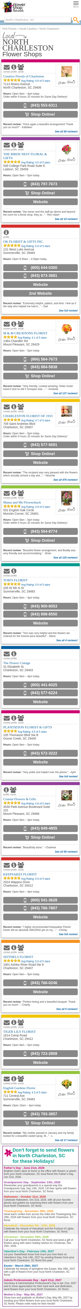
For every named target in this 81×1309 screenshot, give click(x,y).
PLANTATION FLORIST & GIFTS (27, 727)
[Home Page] (13, 13)
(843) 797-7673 (44, 184)
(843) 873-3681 (44, 275)
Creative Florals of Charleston (23, 76)
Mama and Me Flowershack (22, 502)
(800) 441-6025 (44, 685)
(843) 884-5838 (44, 367)
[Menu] (76, 4)
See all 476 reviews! (65, 479)
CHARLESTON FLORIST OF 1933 (28, 416)
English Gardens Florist (19, 1088)
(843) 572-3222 (44, 753)
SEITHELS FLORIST (18, 957)
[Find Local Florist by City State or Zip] (37, 20)
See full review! (68, 310)
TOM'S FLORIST (15, 580)
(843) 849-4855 (44, 828)
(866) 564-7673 (44, 359)
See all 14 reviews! (66, 219)
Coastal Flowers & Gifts (19, 799)
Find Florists (9, 28)
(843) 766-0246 (44, 983)
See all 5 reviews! (67, 1009)
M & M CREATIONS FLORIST (25, 333)
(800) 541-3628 (44, 900)
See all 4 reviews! (67, 640)
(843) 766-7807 (44, 908)
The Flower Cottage (16, 663)
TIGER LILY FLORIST (19, 1031)
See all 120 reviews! (65, 557)
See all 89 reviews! (66, 131)
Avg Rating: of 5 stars (35, 80)
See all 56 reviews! (66, 851)
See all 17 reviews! (66, 1140)
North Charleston (49, 28)
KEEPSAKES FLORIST (20, 874)
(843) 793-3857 (44, 1114)
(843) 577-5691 (44, 445)
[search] (76, 19)
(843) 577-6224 (44, 693)
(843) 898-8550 (44, 614)
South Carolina (28, 28)
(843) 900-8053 (44, 606)
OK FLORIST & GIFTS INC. (23, 241)
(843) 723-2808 (44, 1053)
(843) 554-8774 (44, 531)
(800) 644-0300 (44, 267)
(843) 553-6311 (44, 105)
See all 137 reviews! (65, 393)
